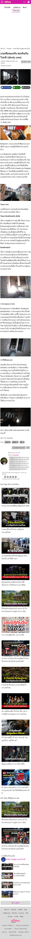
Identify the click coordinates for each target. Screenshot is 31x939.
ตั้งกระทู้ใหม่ (15, 903)
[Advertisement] (15, 30)
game (14, 442)
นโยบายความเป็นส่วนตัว (22, 925)
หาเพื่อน (20, 909)
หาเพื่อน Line (6, 913)
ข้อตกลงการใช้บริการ (8, 925)
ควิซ (27, 913)
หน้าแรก (2, 48)
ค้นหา (25, 7)
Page (21, 916)
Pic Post (14, 913)
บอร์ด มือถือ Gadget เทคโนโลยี (21, 48)
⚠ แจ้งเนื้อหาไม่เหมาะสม (19, 447)
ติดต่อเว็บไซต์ (12, 932)
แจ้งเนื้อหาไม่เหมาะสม (15, 935)
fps (21, 442)
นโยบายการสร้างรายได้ (20, 928)
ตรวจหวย (21, 913)
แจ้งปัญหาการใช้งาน (23, 932)
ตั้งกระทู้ (16, 11)
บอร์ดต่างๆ (16, 7)
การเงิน (16, 916)
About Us (4, 932)
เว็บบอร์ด (7, 7)
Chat (25, 909)
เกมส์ (7, 442)
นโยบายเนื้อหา (8, 928)
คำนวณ (10, 916)
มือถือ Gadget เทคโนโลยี (13, 859)
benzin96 (8, 65)
